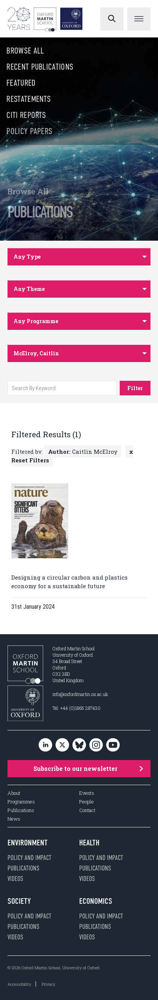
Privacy (48, 984)
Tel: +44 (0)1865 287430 (77, 708)
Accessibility (19, 984)
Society (19, 901)
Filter (135, 388)
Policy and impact (29, 857)
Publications (21, 810)
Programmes (21, 801)
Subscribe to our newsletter (88, 768)
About (14, 793)
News (14, 819)
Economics (95, 901)
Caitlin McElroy (82, 451)
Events (86, 793)
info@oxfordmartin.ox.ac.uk (80, 694)
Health (89, 843)
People (86, 801)
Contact (87, 810)
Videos (15, 878)
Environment (28, 843)
